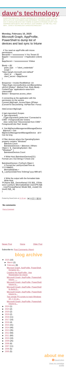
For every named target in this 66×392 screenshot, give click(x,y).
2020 (7, 312)
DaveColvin (59, 360)
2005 (7, 351)
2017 (7, 320)
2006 (7, 349)
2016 (7, 322)
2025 (7, 260)
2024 (7, 306)
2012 (7, 333)
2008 (7, 343)
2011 (7, 336)
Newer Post (7, 244)
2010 (7, 338)
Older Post (37, 244)
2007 (7, 346)
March (10, 262)
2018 (7, 317)
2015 (7, 325)
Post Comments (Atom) (24, 250)
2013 (7, 330)
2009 (7, 341)
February (11, 265)
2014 (7, 328)
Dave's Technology (30, 13)
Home (22, 244)
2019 (7, 314)
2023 (7, 309)
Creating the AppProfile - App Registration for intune (19, 274)
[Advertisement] (20, 226)
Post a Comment (8, 209)
